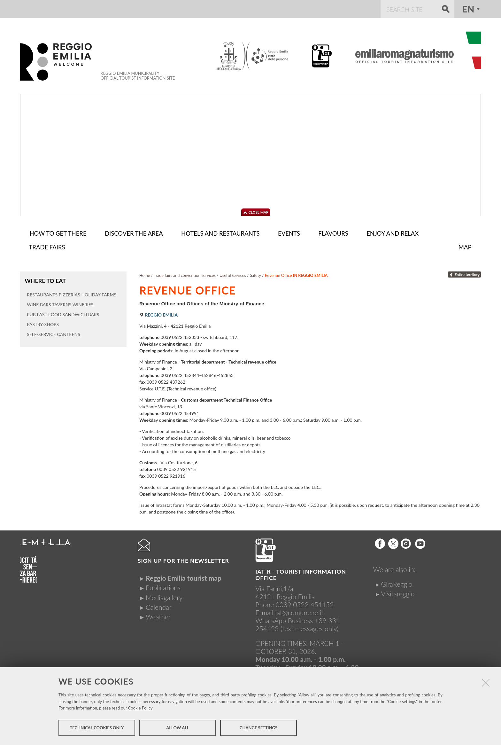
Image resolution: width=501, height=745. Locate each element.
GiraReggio (396, 583)
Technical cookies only (97, 728)
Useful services (233, 274)
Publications (163, 586)
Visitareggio (398, 592)
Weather (158, 615)
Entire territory (464, 273)
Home (144, 274)
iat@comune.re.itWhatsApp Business (289, 615)
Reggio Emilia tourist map (183, 577)
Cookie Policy (140, 708)
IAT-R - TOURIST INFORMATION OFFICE (300, 573)
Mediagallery (164, 596)
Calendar (159, 606)
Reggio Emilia (158, 313)
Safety (255, 274)
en (468, 9)
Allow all (177, 728)
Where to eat (45, 279)
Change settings (258, 728)
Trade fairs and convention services (184, 274)
